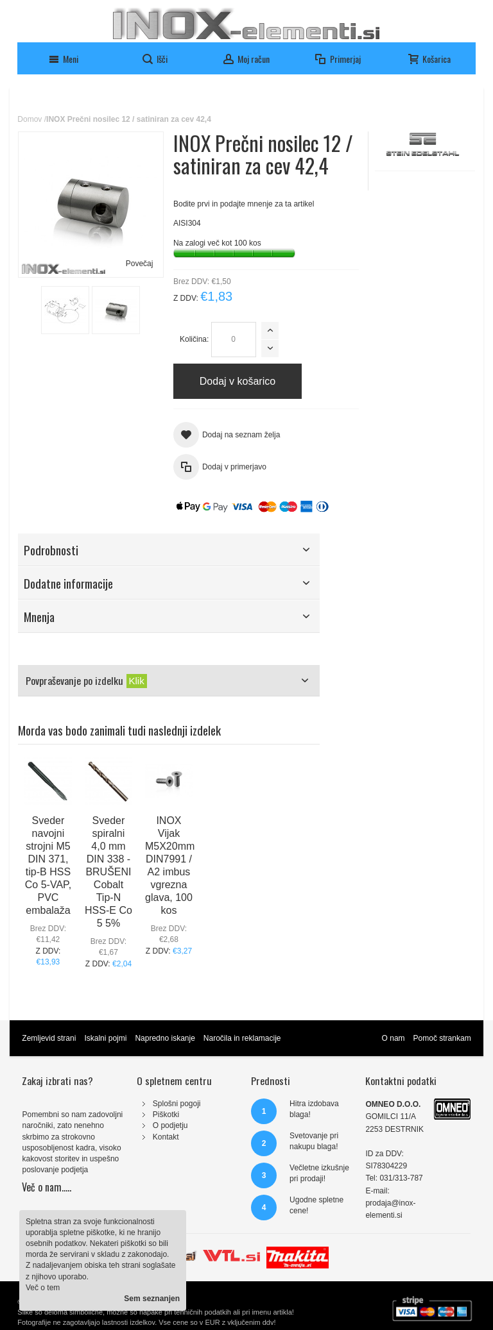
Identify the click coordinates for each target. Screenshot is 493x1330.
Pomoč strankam (442, 1038)
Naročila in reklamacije (242, 1038)
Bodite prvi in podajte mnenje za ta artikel (243, 203)
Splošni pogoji (177, 1103)
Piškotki (166, 1114)
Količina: (194, 339)
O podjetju (170, 1125)
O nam (393, 1038)
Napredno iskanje (165, 1038)
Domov (29, 119)
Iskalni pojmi (105, 1038)
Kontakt (166, 1136)
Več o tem (43, 1287)
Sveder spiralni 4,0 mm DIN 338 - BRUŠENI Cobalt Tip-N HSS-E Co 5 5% (108, 872)
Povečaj (139, 263)
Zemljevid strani (49, 1038)
